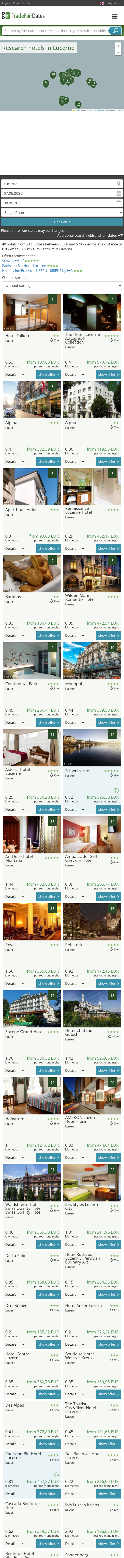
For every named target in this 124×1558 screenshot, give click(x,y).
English (113, 3)
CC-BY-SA (119, 110)
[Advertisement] (62, 143)
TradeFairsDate (23, 15)
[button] (61, 78)
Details (14, 374)
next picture (58, 312)
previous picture (5, 312)
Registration (21, 3)
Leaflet (77, 110)
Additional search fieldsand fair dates (87, 235)
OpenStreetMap (98, 110)
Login (6, 3)
